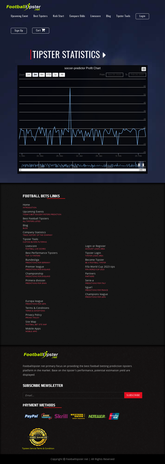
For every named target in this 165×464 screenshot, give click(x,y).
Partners (90, 273)
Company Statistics (34, 232)
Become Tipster (94, 259)
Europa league (34, 301)
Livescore (95, 16)
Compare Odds (77, 16)
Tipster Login (93, 253)
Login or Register (95, 246)
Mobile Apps (33, 328)
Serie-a (89, 280)
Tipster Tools (123, 16)
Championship (34, 273)
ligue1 (89, 287)
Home (26, 204)
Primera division (35, 280)
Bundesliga (32, 259)
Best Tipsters (40, 16)
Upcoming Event (19, 16)
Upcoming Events (33, 211)
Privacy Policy (34, 314)
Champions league (96, 294)
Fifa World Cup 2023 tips (100, 266)
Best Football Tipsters (36, 218)
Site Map (31, 321)
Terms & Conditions (37, 308)
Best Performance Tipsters (42, 253)
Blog (108, 16)
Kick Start (58, 16)
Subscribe (133, 395)
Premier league (35, 266)
